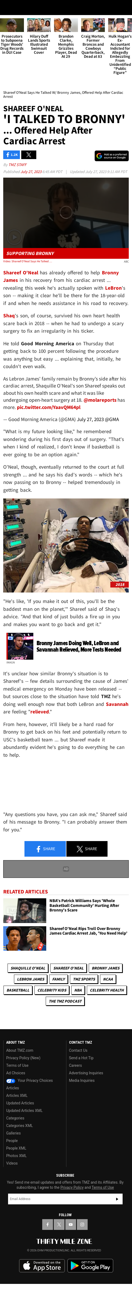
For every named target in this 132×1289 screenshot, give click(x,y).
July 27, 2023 (31, 171)
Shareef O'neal (68, 968)
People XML (16, 1148)
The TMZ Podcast (65, 1001)
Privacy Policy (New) (23, 1058)
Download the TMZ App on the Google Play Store (90, 1266)
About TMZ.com (19, 1050)
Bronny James (105, 968)
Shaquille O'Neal (27, 968)
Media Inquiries (82, 1080)
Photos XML (16, 1156)
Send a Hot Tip (81, 1058)
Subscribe (117, 1199)
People (12, 1141)
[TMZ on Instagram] (82, 1224)
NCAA (108, 979)
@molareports (100, 400)
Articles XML (17, 1095)
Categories (15, 1118)
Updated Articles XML (24, 1110)
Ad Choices (15, 1073)
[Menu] (7, 7)
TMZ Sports (84, 979)
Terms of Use (17, 1065)
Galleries (13, 1133)
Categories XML (19, 1125)
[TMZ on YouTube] (70, 1224)
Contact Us (78, 1050)
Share (45, 849)
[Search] (124, 7)
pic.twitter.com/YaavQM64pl (48, 407)
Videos (12, 1163)
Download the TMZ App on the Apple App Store (42, 1266)
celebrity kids (51, 990)
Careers (75, 1065)
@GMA (112, 419)
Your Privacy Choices (29, 1080)
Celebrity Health (107, 990)
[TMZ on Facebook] (47, 1224)
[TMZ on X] (59, 1224)
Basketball (17, 990)
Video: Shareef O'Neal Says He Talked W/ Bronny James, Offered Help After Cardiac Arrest (28, 261)
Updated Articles (20, 1103)
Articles (12, 1088)
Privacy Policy (72, 1187)
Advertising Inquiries (86, 1073)
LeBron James (30, 979)
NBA (78, 990)
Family (58, 979)
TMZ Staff (17, 164)
